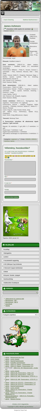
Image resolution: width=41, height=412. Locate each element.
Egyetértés (25, 404)
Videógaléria (7, 253)
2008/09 (28, 139)
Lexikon (5, 257)
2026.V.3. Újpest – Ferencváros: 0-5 (21, 364)
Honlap (7, 189)
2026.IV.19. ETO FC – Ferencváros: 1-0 (23, 382)
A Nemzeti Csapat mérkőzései (13, 268)
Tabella (7, 305)
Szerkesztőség (8, 279)
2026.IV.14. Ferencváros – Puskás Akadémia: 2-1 (18, 390)
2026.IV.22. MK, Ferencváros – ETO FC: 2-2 (21, 376)
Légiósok (14, 139)
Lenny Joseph (14, 359)
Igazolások (8, 304)
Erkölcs (14, 404)
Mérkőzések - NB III (11, 302)
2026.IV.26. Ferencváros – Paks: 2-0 (22, 373)
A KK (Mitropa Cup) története (12, 264)
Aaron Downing (9, 20)
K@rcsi (11, 31)
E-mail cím (8, 183)
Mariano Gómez (15, 399)
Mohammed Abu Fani (17, 357)
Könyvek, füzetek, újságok (11, 275)
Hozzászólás (9, 160)
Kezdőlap (6, 249)
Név (6, 176)
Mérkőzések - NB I (11, 300)
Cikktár (5, 271)
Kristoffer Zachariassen (17, 362)
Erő (19, 404)
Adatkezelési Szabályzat (11, 283)
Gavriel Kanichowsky (17, 361)
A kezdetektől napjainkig (11, 260)
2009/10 (33, 139)
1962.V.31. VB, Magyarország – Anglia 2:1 (21, 368)
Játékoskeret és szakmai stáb (14, 299)
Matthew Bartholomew (30, 20)
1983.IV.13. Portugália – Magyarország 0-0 (20, 396)
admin (7, 357)
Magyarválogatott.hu (11, 396)
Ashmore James (9, 141)
